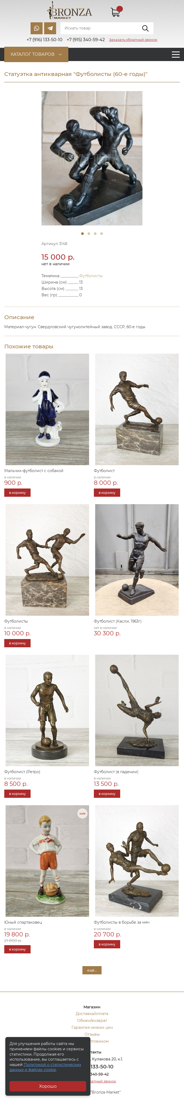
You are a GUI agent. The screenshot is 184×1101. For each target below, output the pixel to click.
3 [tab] (95, 233)
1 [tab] (82, 233)
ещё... (92, 970)
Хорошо (48, 1086)
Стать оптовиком (92, 1041)
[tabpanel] (92, 158)
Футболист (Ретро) (22, 771)
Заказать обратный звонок (133, 39)
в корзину (17, 493)
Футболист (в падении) (116, 771)
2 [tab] (88, 233)
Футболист (104, 470)
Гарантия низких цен (92, 1027)
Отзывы (92, 1034)
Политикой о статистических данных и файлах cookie (45, 1067)
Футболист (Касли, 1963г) (118, 621)
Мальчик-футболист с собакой (34, 470)
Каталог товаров (33, 54)
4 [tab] (101, 233)
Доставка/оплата (92, 1013)
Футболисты (91, 275)
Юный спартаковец (23, 922)
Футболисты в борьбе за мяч (121, 922)
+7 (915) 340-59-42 (92, 1074)
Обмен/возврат (92, 1020)
